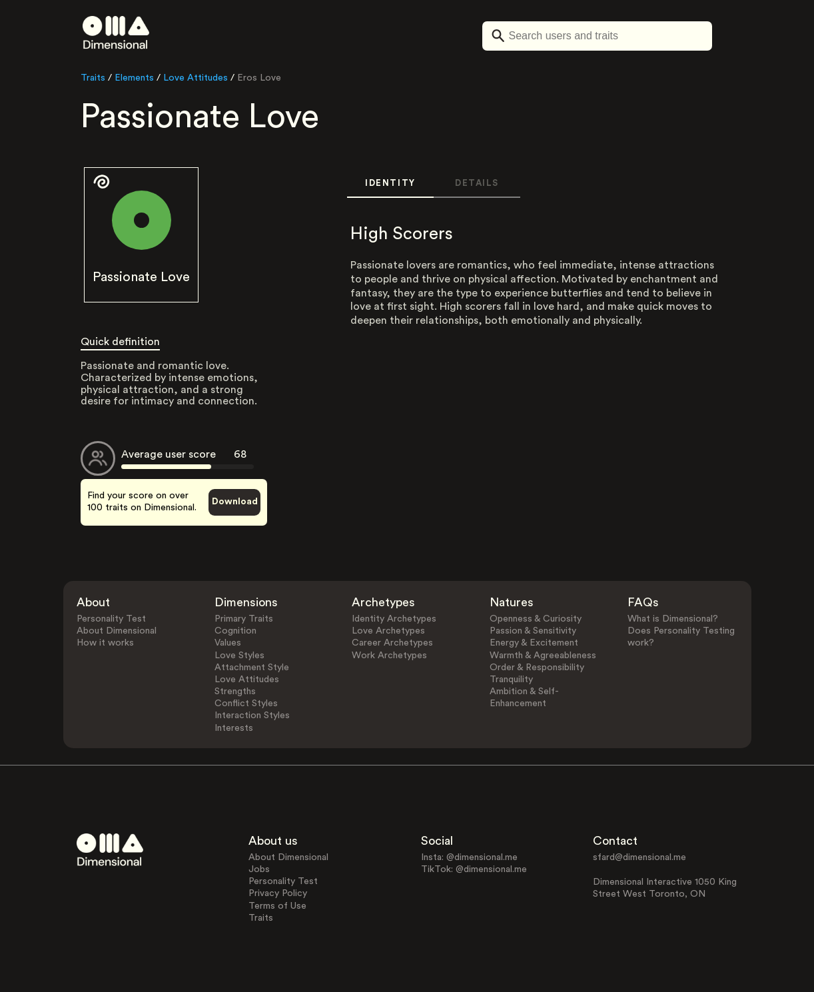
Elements (134, 78)
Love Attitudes (195, 78)
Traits (93, 78)
